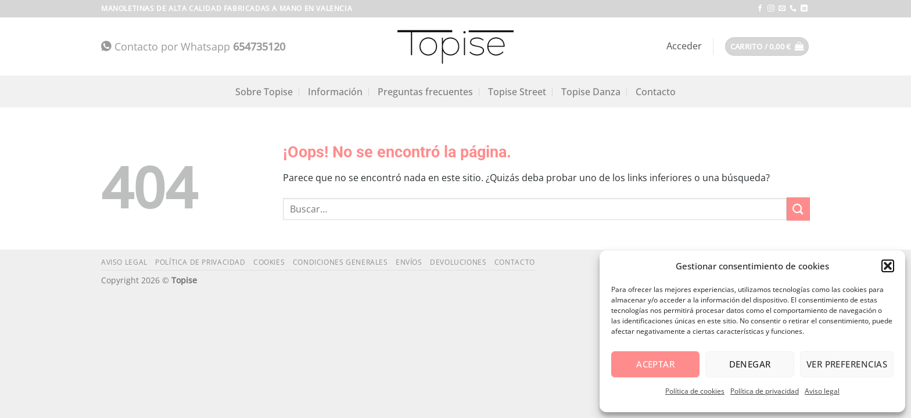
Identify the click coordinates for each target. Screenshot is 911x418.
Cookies (269, 262)
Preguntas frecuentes (425, 91)
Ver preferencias (846, 364)
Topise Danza (591, 91)
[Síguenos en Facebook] (759, 9)
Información (335, 91)
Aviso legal (822, 391)
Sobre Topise (264, 91)
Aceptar (655, 364)
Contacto (656, 91)
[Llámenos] (793, 9)
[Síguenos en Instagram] (770, 9)
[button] (888, 266)
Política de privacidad (764, 391)
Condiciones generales (340, 262)
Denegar (750, 364)
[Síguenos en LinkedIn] (804, 9)
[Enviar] (798, 208)
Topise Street (517, 91)
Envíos (409, 262)
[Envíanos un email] (782, 9)
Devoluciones (458, 262)
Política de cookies (695, 391)
